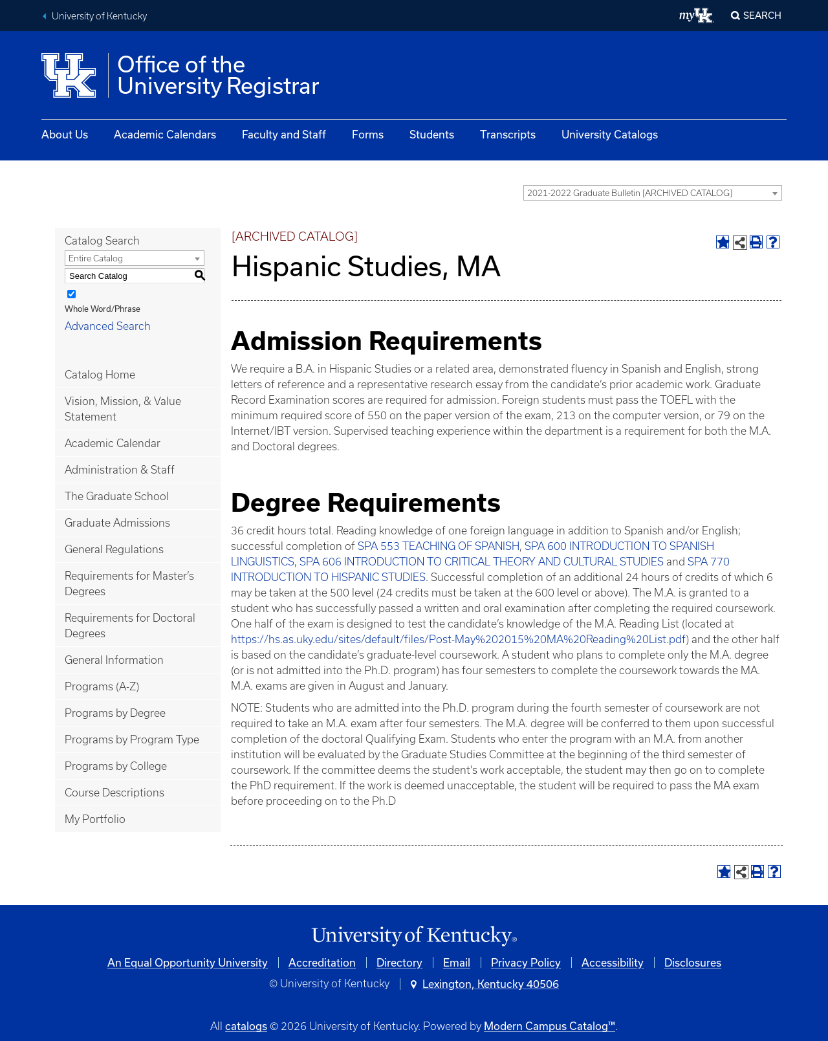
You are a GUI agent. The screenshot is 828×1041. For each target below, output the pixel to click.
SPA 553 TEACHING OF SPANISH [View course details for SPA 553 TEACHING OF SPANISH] (438, 546)
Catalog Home (100, 374)
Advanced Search (108, 326)
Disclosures (692, 962)
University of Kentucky (99, 16)
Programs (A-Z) (102, 686)
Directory (399, 962)
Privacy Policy (526, 962)
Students (431, 134)
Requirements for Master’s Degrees (129, 583)
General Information (114, 660)
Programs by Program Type (132, 739)
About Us (64, 134)
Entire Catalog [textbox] (96, 258)
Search (762, 15)
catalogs (246, 1026)
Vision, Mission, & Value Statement (123, 408)
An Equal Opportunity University (187, 962)
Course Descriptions (114, 792)
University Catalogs (609, 134)
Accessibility (613, 962)
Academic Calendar (112, 443)
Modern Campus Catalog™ (549, 1026)
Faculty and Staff (284, 134)
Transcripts (508, 134)
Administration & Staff (120, 470)
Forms (368, 134)
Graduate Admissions (117, 523)
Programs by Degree (115, 713)
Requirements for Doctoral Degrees (130, 625)
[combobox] (652, 193)
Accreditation (322, 962)
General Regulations (114, 549)
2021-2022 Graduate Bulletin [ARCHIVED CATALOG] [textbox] (629, 193)
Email (456, 962)
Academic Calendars (165, 134)
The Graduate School (117, 496)
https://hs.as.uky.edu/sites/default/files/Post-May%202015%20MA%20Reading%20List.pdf (458, 639)
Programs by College (116, 766)
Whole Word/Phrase (102, 308)
